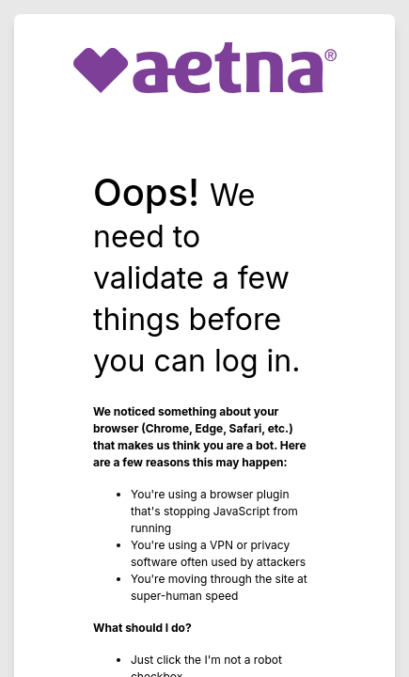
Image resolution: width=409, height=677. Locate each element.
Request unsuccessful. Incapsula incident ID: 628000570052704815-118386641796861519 (204, 338)
